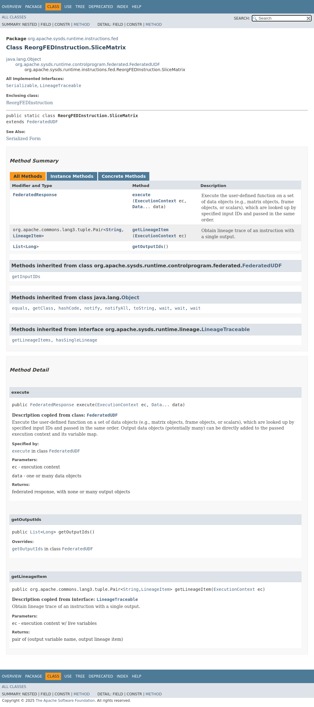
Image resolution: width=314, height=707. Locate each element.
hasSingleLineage (76, 340)
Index (122, 7)
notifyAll (116, 308)
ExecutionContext (155, 200)
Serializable (21, 85)
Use (68, 7)
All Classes (14, 17)
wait (164, 308)
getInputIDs (26, 276)
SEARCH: (242, 18)
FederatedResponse (35, 194)
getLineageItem (150, 229)
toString (143, 308)
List (18, 246)
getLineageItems (31, 340)
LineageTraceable (60, 85)
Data (137, 206)
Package (33, 7)
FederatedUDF (42, 121)
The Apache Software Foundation (65, 700)
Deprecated (101, 7)
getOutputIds (147, 246)
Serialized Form (23, 138)
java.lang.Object (23, 59)
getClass (43, 308)
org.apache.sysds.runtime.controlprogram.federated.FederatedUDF (87, 64)
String (113, 229)
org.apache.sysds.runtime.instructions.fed (73, 38)
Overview (11, 7)
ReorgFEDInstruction (29, 102)
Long (31, 246)
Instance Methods (71, 176)
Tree (80, 7)
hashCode (69, 308)
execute (141, 194)
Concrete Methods (124, 176)
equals (20, 308)
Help (136, 7)
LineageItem (27, 235)
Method (82, 24)
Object (130, 297)
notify (92, 308)
